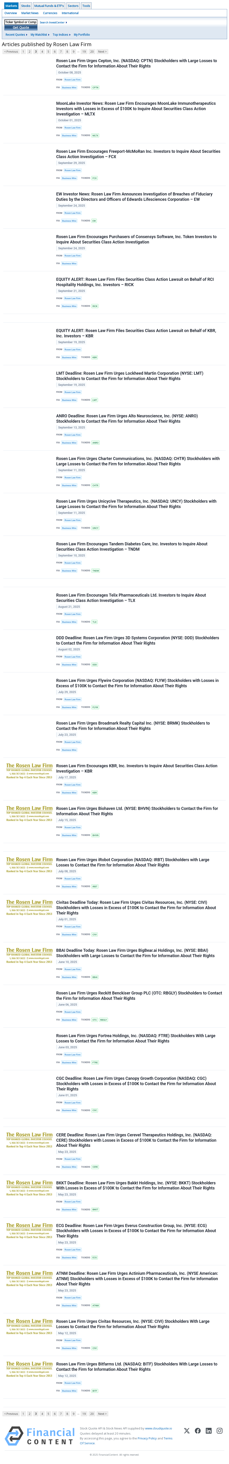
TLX (94, 622)
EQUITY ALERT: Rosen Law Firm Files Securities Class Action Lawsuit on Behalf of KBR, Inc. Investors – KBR (136, 333)
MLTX (95, 135)
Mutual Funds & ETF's (49, 6)
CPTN (95, 87)
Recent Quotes (15, 35)
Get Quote (21, 27)
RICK (94, 306)
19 (84, 52)
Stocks (25, 6)
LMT (94, 400)
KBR (94, 357)
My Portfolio (82, 35)
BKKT (95, 1210)
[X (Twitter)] (187, 1436)
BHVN (95, 835)
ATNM (95, 1305)
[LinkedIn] (208, 1436)
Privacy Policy (147, 1438)
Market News (29, 13)
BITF (94, 1391)
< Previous (11, 52)
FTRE (95, 1062)
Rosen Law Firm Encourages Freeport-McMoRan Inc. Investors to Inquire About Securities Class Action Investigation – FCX (138, 154)
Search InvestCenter (52, 22)
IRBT (94, 886)
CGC (94, 1110)
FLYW (95, 707)
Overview (10, 13)
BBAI (94, 977)
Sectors (73, 6)
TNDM (95, 570)
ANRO (95, 442)
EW (94, 221)
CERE (95, 1167)
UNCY (95, 528)
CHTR (95, 485)
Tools (86, 6)
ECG (94, 1257)
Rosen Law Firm (73, 79)
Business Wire (69, 87)
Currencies (50, 13)
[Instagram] (219, 1436)
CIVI (94, 934)
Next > (102, 52)
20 (92, 52)
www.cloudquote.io (158, 1429)
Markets (11, 6)
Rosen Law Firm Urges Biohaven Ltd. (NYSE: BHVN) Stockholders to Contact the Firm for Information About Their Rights (137, 811)
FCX (94, 178)
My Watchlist (39, 35)
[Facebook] (198, 1436)
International (70, 13)
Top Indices (60, 35)
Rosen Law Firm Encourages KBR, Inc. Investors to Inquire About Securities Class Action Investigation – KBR (136, 769)
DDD (94, 664)
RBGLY (103, 1020)
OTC (94, 1020)
